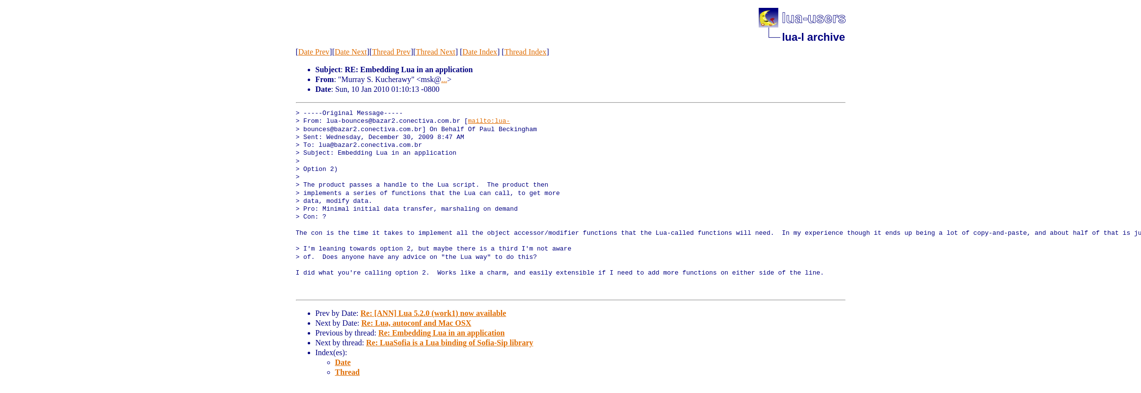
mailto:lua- (489, 121)
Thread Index (525, 52)
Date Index (479, 52)
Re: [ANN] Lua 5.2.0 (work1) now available (433, 313)
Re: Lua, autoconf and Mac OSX (416, 323)
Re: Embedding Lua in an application (441, 333)
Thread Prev (391, 52)
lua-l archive (813, 37)
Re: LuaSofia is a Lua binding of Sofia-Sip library (449, 342)
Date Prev (314, 52)
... (444, 79)
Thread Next (435, 52)
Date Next (351, 52)
